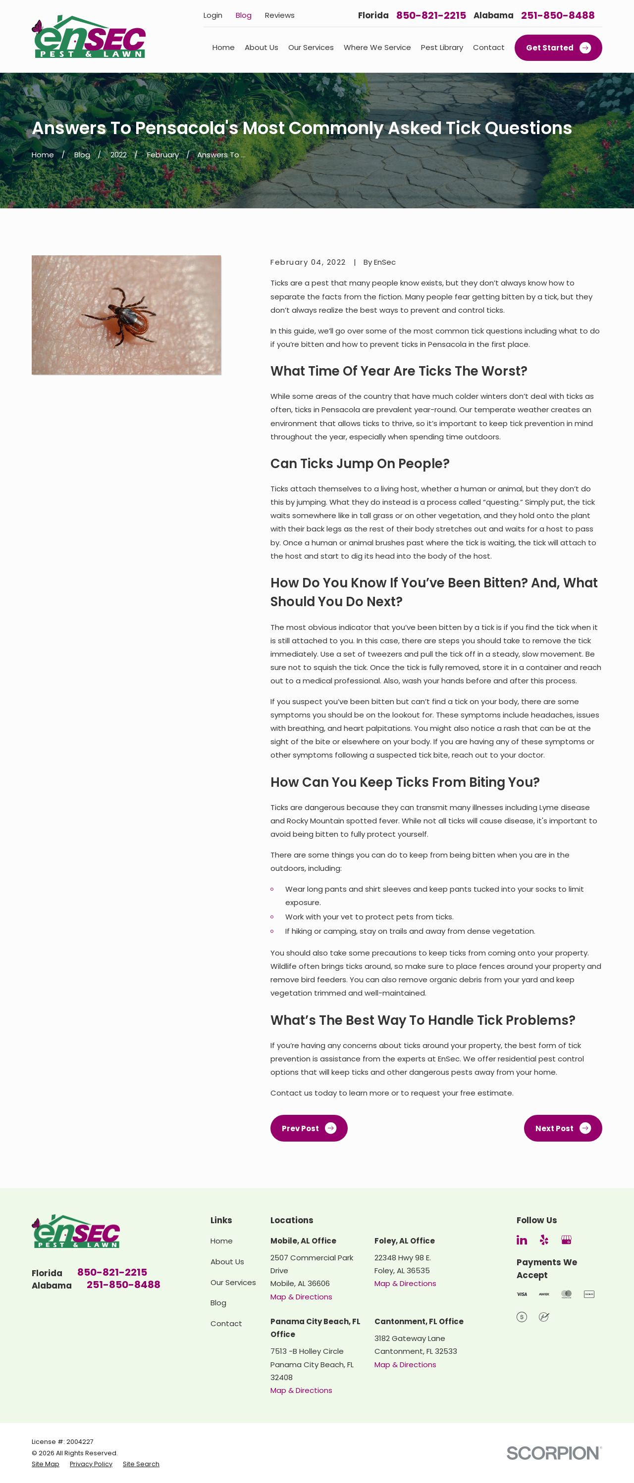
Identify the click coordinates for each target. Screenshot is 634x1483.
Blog (244, 15)
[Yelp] (544, 1240)
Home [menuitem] (223, 47)
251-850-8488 (558, 15)
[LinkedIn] (522, 1240)
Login (213, 15)
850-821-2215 (431, 15)
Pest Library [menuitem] (442, 47)
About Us (227, 1261)
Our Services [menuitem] (311, 47)
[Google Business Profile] (566, 1240)
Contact (226, 1323)
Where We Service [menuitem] (377, 47)
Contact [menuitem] (489, 47)
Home (222, 1241)
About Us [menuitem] (261, 47)
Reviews (280, 15)
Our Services (233, 1282)
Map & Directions (301, 1297)
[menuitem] (45, 1464)
